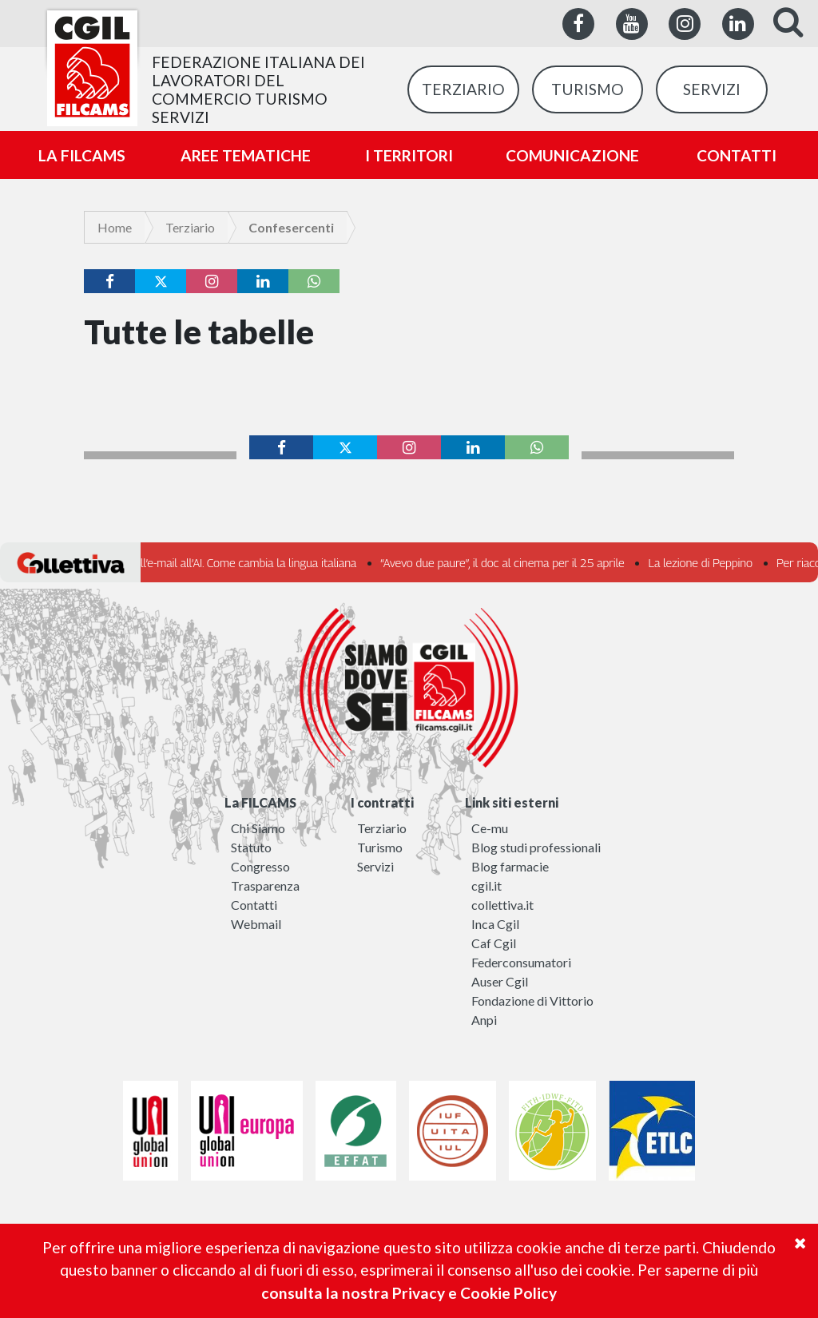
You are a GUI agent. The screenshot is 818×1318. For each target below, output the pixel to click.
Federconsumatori (521, 962)
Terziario (190, 227)
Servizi (375, 866)
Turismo (380, 847)
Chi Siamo (258, 828)
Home (114, 227)
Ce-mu (489, 828)
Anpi (484, 1019)
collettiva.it (502, 904)
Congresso (260, 866)
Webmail (256, 923)
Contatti (254, 904)
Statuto (251, 847)
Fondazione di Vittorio (532, 1000)
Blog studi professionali (536, 847)
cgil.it (486, 885)
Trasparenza (265, 885)
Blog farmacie (510, 866)
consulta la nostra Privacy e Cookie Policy (409, 1293)
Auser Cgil (499, 981)
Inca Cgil (495, 923)
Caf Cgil (493, 943)
